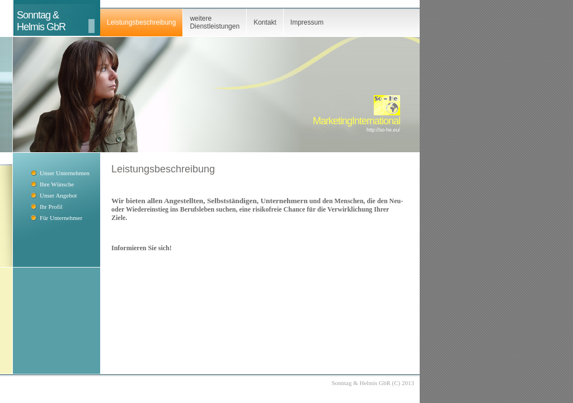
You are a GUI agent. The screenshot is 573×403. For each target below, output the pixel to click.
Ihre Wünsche (57, 184)
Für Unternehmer (61, 217)
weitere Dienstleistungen (214, 22)
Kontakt (264, 22)
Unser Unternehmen (65, 173)
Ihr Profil (51, 206)
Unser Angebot (58, 195)
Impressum (306, 22)
